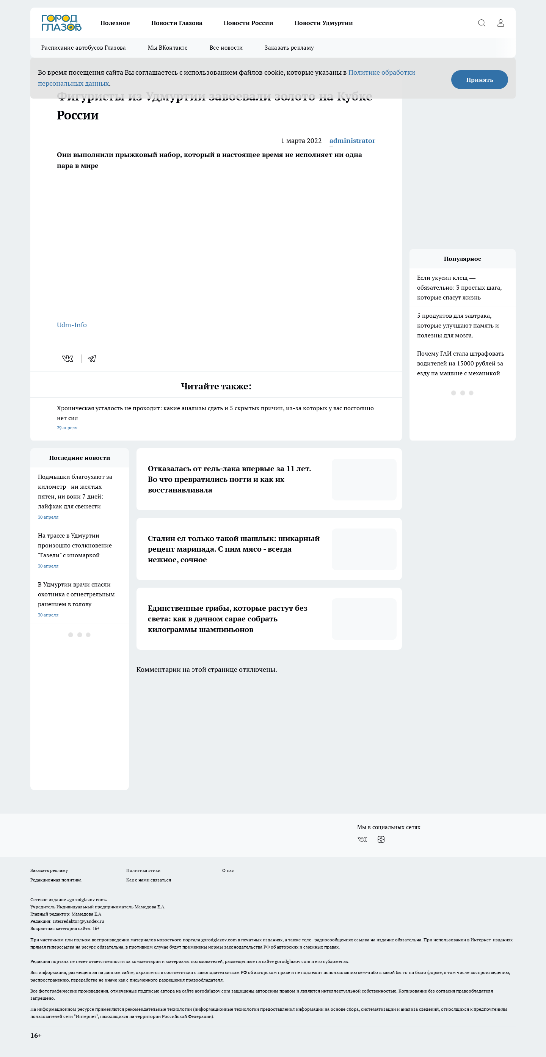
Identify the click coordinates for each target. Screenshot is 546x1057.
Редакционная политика (56, 880)
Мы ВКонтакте (168, 47)
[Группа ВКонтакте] (362, 839)
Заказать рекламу (289, 47)
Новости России (248, 23)
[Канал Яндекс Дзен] (381, 839)
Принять (479, 79)
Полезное (115, 23)
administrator (352, 140)
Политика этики (143, 870)
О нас (228, 870)
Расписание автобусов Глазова (83, 47)
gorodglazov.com (219, 940)
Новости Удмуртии (324, 23)
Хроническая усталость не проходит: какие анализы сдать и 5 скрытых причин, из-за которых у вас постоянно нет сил (216, 418)
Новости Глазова (176, 23)
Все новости (226, 47)
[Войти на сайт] (500, 22)
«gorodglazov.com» (87, 899)
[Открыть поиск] (481, 22)
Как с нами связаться (148, 880)
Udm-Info (72, 324)
